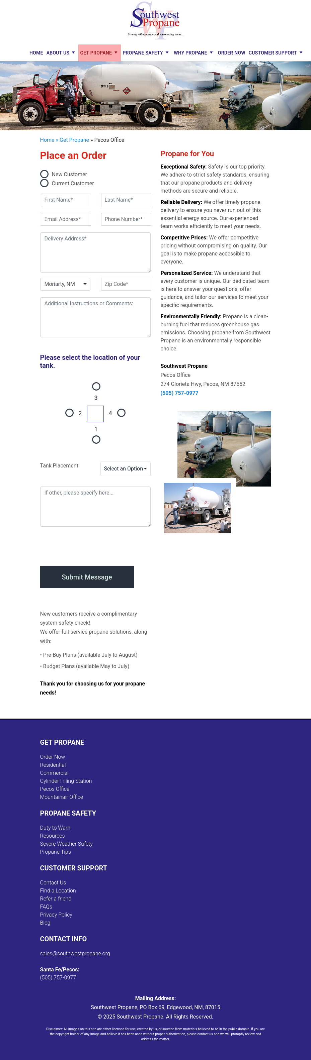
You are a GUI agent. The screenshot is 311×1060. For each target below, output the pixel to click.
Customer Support (273, 53)
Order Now (231, 53)
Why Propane (190, 53)
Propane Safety (143, 53)
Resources (52, 836)
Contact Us (53, 882)
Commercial (54, 773)
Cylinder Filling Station (66, 781)
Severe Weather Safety (66, 844)
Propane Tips (55, 852)
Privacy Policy (56, 915)
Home (36, 53)
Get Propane (96, 53)
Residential (53, 765)
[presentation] (91, 545)
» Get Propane (72, 140)
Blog (45, 923)
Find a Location (58, 890)
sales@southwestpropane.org (75, 953)
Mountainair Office (61, 797)
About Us (58, 53)
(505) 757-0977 (180, 393)
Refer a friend (56, 898)
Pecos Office (55, 789)
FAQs (46, 907)
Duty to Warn (55, 828)
